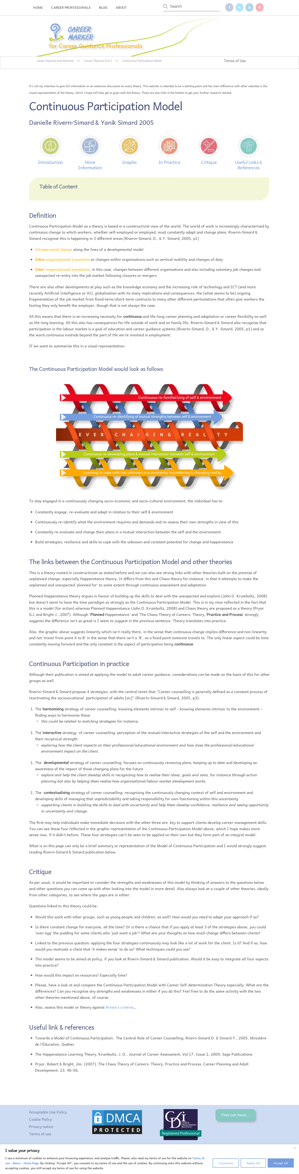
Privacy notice (41, 1126)
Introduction (50, 162)
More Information (90, 165)
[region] (149, 1159)
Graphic (129, 162)
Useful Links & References (248, 165)
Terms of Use (235, 61)
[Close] (294, 1147)
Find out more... (235, 1115)
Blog (103, 7)
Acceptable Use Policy (48, 1112)
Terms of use (40, 1134)
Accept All (281, 1163)
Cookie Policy (40, 1119)
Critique (209, 162)
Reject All (253, 1163)
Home (38, 7)
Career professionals (71, 7)
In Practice (169, 162)
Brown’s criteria (119, 1007)
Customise (226, 1163)
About (121, 7)
